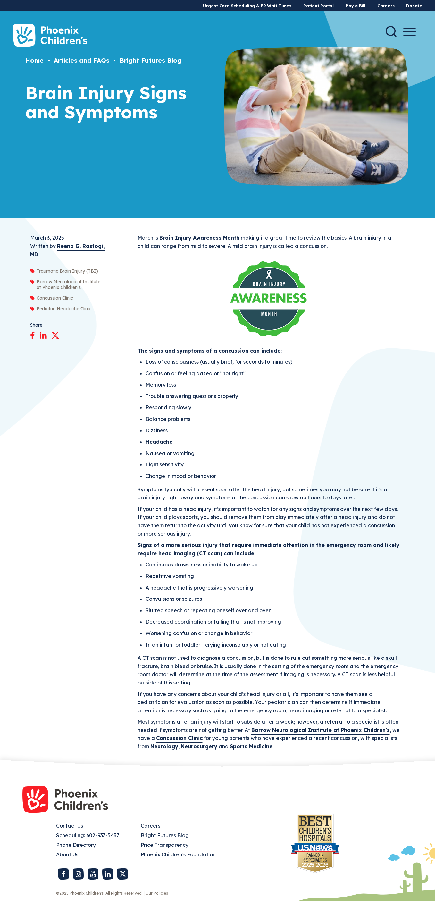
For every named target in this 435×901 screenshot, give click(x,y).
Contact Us (69, 825)
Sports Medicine (251, 746)
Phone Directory (76, 845)
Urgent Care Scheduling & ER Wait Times (247, 5)
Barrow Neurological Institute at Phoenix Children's (320, 730)
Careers (385, 5)
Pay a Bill (355, 5)
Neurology (164, 746)
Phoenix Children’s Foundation (178, 854)
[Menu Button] (409, 32)
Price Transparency (164, 845)
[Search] (391, 31)
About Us (67, 854)
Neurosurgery (199, 746)
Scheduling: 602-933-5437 (87, 835)
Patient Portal (318, 5)
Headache (159, 441)
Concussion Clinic (179, 738)
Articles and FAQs (81, 60)
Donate (414, 5)
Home (34, 60)
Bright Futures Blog (150, 60)
